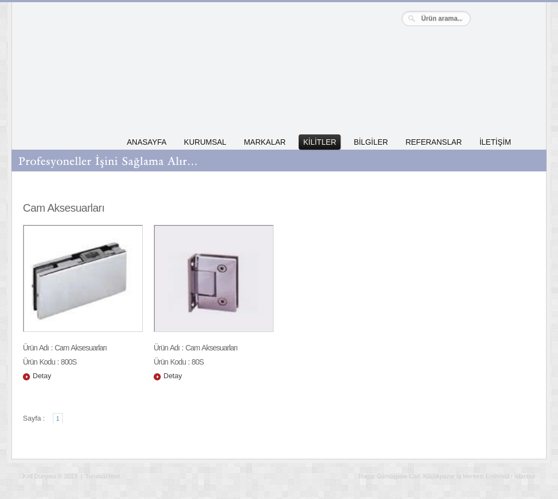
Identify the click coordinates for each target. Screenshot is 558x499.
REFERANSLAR (433, 142)
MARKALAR (265, 142)
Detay (42, 376)
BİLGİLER (371, 142)
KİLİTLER (319, 142)
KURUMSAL (205, 142)
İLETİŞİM (495, 142)
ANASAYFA (147, 142)
